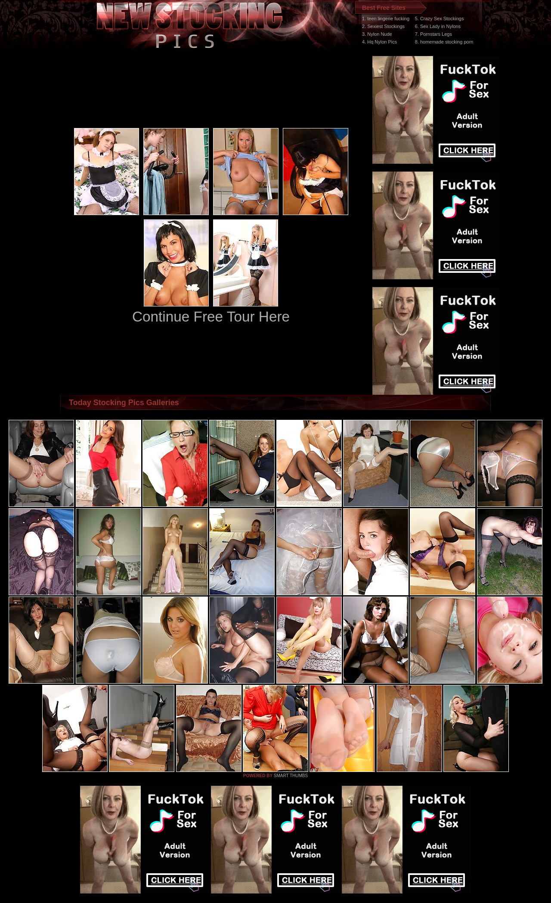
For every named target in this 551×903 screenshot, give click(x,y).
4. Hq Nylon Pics (379, 41)
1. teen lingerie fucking (385, 18)
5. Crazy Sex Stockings (439, 18)
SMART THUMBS (291, 775)
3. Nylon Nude (377, 34)
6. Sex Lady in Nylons (438, 26)
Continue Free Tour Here (211, 317)
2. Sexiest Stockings (383, 26)
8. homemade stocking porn (444, 41)
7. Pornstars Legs (433, 34)
